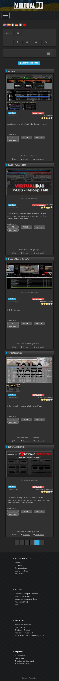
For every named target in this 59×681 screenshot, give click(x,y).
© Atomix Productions (29, 678)
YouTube (19, 658)
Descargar (19, 563)
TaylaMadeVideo (16, 353)
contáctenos (20, 627)
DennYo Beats (47, 301)
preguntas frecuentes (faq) (26, 599)
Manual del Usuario (23, 596)
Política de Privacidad (24, 633)
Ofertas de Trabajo (22, 630)
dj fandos (49, 115)
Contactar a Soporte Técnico (26, 594)
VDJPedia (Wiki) (21, 602)
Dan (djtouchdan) (46, 397)
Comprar (18, 565)
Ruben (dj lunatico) (45, 489)
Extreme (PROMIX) (16, 447)
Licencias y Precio (22, 571)
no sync (11, 71)
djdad (50, 204)
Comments (26, 159)
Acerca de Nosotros (23, 625)
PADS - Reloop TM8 (17, 165)
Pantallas (19, 573)
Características (21, 568)
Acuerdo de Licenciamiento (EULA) (29, 635)
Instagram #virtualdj (24, 661)
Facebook (20, 656)
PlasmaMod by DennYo (18, 259)
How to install (39, 159)
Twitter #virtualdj (23, 664)
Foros (17, 604)
